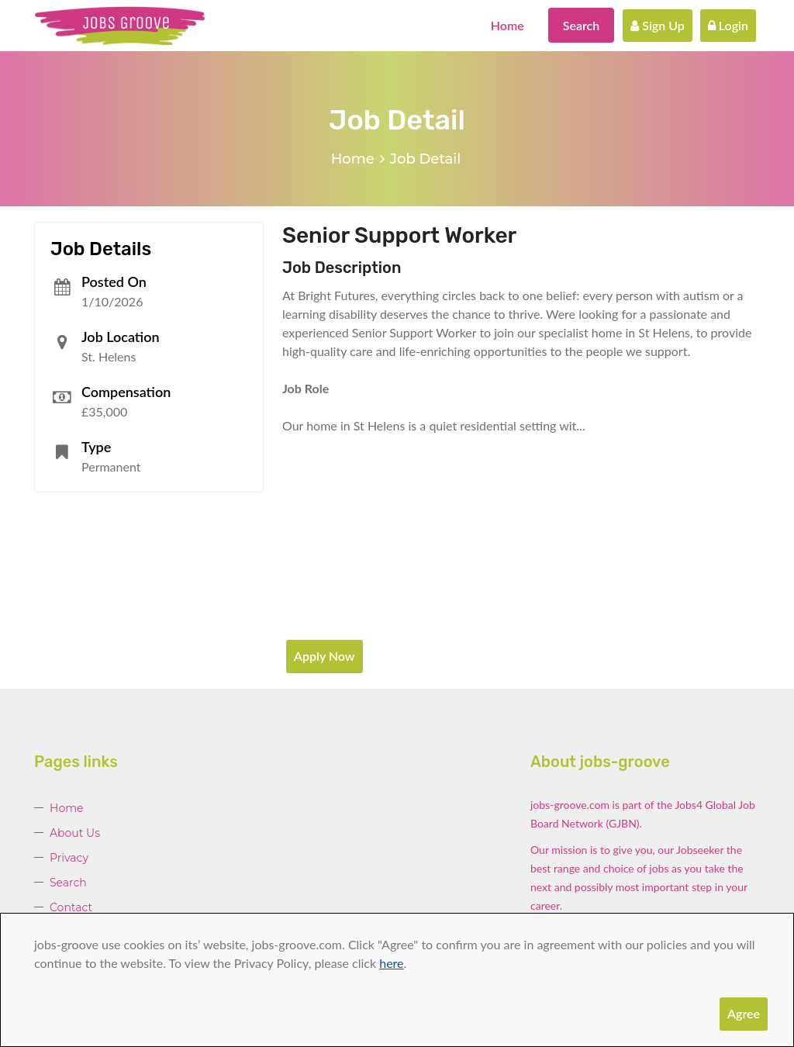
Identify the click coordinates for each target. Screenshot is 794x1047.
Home (507, 25)
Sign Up (657, 25)
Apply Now (324, 655)
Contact (71, 907)
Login (728, 25)
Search (581, 25)
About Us (75, 833)
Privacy (69, 858)
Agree (743, 1013)
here (391, 962)
